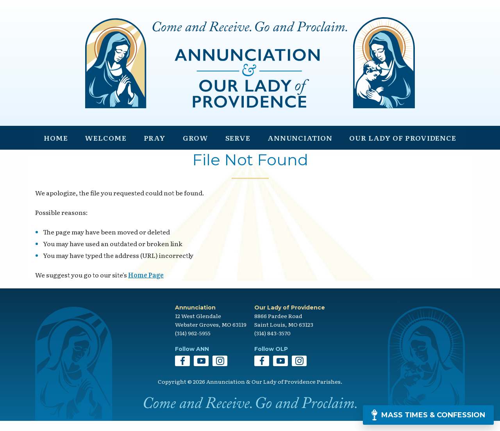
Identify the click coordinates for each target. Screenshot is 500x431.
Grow (194, 147)
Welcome (105, 147)
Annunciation (299, 147)
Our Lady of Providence (403, 147)
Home (56, 147)
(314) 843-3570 (272, 343)
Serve (236, 147)
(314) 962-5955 (193, 343)
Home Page (146, 285)
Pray (154, 147)
